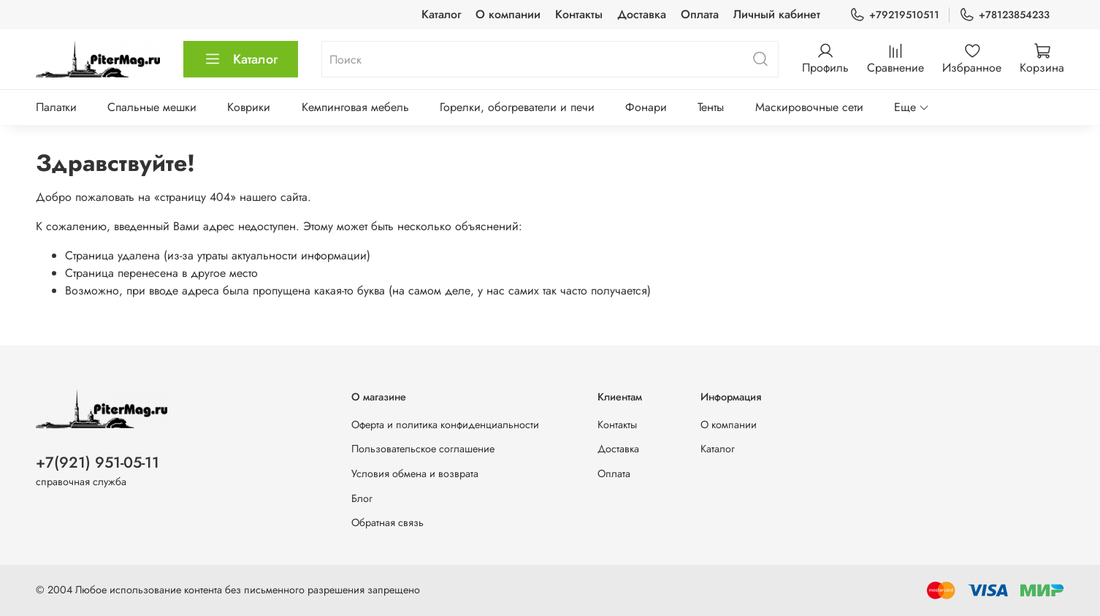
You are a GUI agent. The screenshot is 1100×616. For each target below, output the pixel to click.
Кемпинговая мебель (355, 107)
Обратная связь (387, 522)
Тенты (711, 107)
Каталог (441, 14)
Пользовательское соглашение (422, 448)
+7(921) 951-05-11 (97, 463)
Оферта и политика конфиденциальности (445, 424)
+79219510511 (894, 15)
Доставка (641, 14)
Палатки (56, 107)
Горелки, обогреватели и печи (517, 107)
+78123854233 (1004, 15)
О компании (508, 14)
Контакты (579, 14)
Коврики (248, 107)
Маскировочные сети (809, 107)
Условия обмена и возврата (414, 473)
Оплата (700, 14)
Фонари (646, 107)
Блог (362, 498)
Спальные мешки (151, 107)
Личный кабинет (776, 14)
